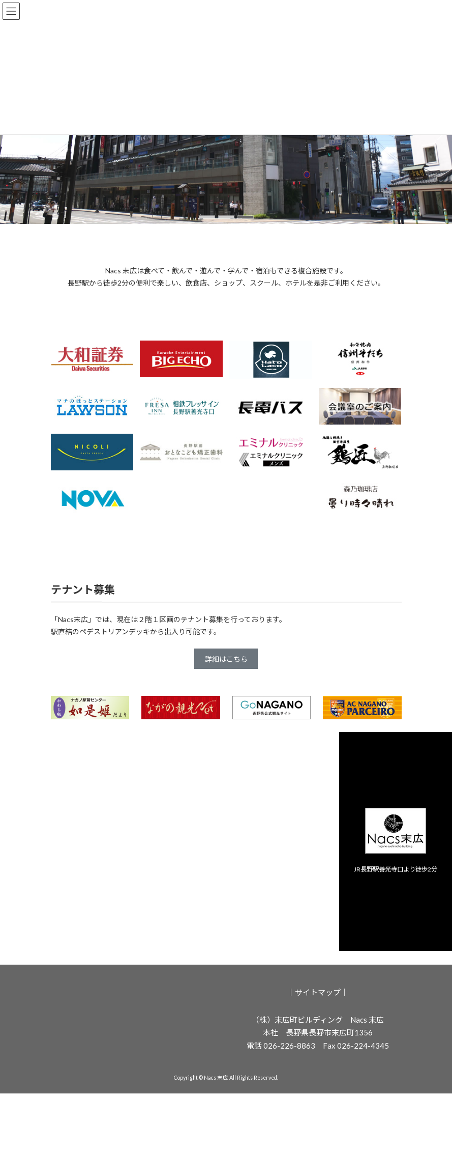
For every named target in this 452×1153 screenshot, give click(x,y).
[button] (207, 217)
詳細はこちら (226, 659)
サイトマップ (318, 992)
